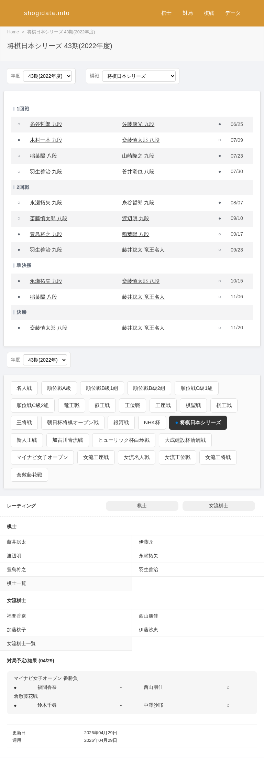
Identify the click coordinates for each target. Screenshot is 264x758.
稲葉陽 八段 (43, 156)
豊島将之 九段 (46, 234)
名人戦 (24, 388)
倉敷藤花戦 (29, 475)
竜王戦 (71, 405)
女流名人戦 (137, 457)
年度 (15, 75)
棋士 (166, 13)
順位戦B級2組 (149, 388)
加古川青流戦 (67, 440)
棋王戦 (224, 405)
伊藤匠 (146, 542)
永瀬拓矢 (148, 555)
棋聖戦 (193, 405)
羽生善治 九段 (46, 171)
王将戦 (24, 422)
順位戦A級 (59, 388)
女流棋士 (218, 505)
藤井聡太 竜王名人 (143, 250)
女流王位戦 (177, 457)
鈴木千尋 (47, 705)
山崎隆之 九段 (138, 156)
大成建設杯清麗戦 (185, 440)
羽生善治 (148, 569)
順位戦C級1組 (196, 388)
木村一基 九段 (46, 140)
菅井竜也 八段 (138, 171)
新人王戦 (26, 440)
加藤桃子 (16, 629)
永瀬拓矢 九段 (46, 202)
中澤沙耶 (153, 705)
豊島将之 (16, 569)
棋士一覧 (16, 583)
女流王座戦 (96, 457)
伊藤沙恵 (148, 629)
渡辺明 (14, 555)
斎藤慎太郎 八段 (141, 140)
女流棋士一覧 (21, 643)
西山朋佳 (148, 616)
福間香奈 (16, 616)
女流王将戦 (218, 457)
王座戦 (163, 405)
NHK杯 (152, 422)
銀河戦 (121, 422)
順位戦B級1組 (102, 388)
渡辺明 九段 (135, 218)
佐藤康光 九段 (138, 124)
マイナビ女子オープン (42, 457)
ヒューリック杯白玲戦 (124, 440)
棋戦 (209, 13)
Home (13, 31)
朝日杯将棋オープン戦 (73, 422)
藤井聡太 (16, 542)
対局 (188, 13)
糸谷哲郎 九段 (46, 124)
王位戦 (132, 405)
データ (233, 13)
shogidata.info (47, 13)
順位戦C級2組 (32, 405)
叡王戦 (102, 405)
